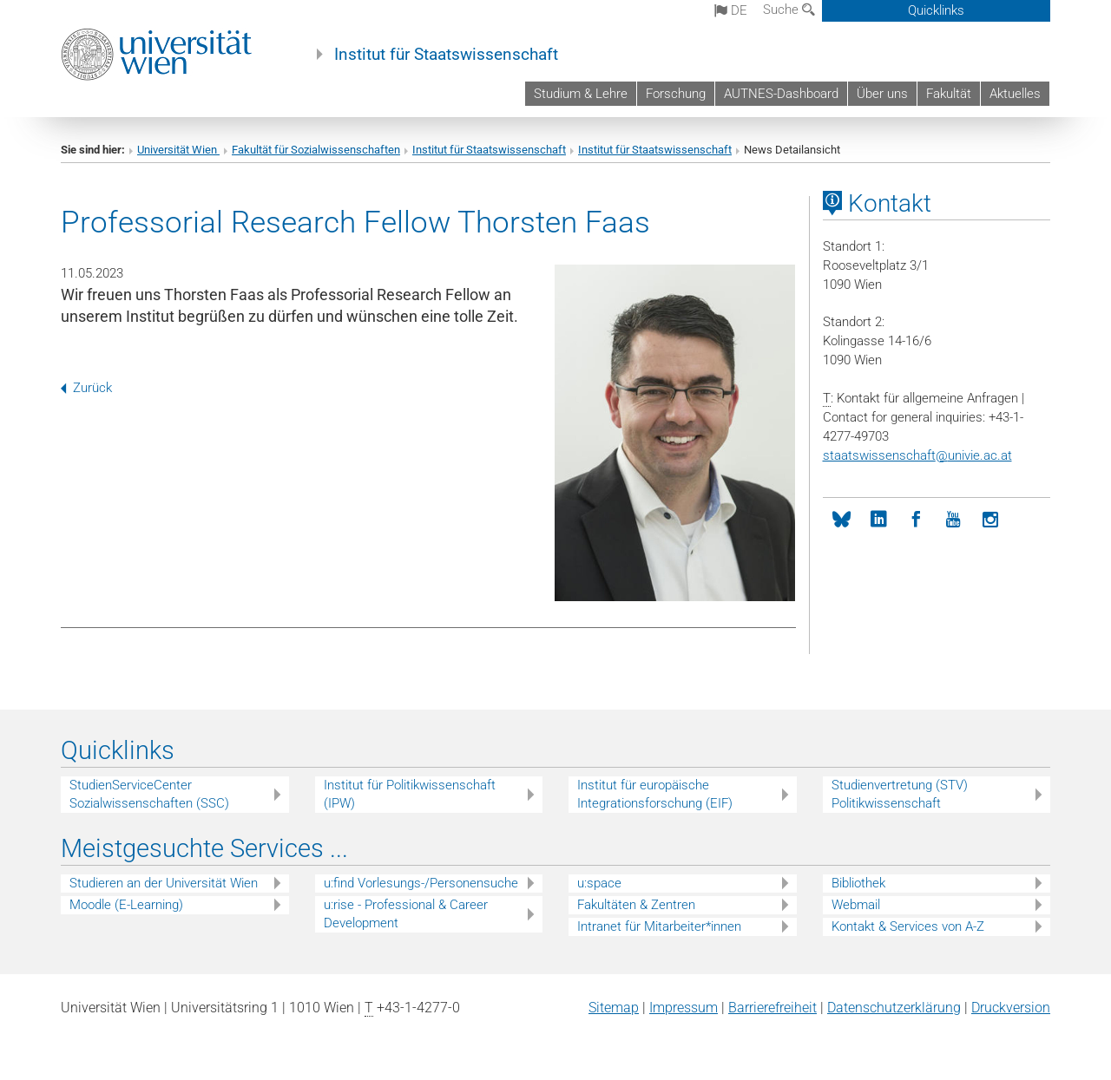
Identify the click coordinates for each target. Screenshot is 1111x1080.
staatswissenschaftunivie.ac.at (917, 455)
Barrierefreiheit (772, 1007)
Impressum (683, 1007)
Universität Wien (178, 149)
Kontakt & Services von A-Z (908, 926)
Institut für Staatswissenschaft (446, 54)
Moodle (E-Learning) (126, 905)
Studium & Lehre (581, 93)
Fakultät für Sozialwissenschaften (316, 149)
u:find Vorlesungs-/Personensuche (421, 883)
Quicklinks (936, 10)
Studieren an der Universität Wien (163, 883)
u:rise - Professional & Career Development (406, 914)
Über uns (882, 93)
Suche (789, 9)
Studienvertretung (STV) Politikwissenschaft (900, 794)
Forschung (676, 93)
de (730, 10)
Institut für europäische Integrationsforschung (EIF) (655, 794)
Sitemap (613, 1007)
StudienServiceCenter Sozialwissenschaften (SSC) (149, 794)
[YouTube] (953, 520)
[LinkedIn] (878, 520)
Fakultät (948, 93)
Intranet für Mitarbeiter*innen (659, 926)
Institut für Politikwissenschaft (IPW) (410, 794)
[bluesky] (841, 520)
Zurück (86, 388)
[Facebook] (916, 520)
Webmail (856, 905)
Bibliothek (858, 883)
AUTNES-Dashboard (781, 93)
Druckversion (1010, 1007)
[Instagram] (990, 520)
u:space (599, 883)
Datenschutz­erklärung (894, 1007)
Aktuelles (1015, 93)
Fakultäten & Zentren (636, 905)
